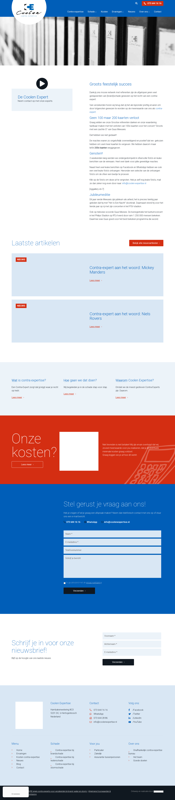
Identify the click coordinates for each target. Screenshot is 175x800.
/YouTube (137, 722)
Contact (20, 767)
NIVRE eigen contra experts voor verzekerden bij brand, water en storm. (57, 791)
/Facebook (138, 710)
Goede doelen (140, 760)
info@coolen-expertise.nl (134, 183)
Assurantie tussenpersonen (107, 757)
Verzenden (78, 590)
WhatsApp (90, 522)
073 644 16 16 (152, 3)
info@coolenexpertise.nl (115, 522)
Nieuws (21, 259)
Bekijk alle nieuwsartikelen (145, 243)
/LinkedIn (137, 718)
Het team (137, 757)
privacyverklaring (94, 582)
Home (19, 750)
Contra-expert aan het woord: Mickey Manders (122, 269)
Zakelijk (98, 753)
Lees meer (95, 280)
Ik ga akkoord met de (84, 582)
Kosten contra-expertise (28, 757)
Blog (18, 764)
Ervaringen (21, 753)
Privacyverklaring (29, 794)
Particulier (99, 750)
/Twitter (136, 714)
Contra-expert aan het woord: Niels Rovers (120, 316)
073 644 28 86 (101, 718)
